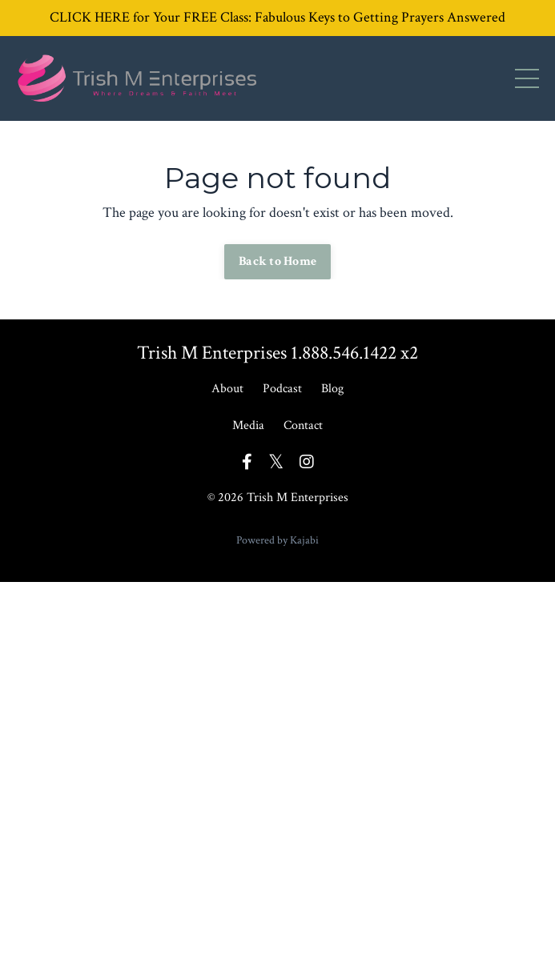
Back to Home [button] (277, 261)
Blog (332, 388)
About (227, 388)
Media (248, 425)
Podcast (282, 388)
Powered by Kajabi (277, 540)
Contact (303, 425)
